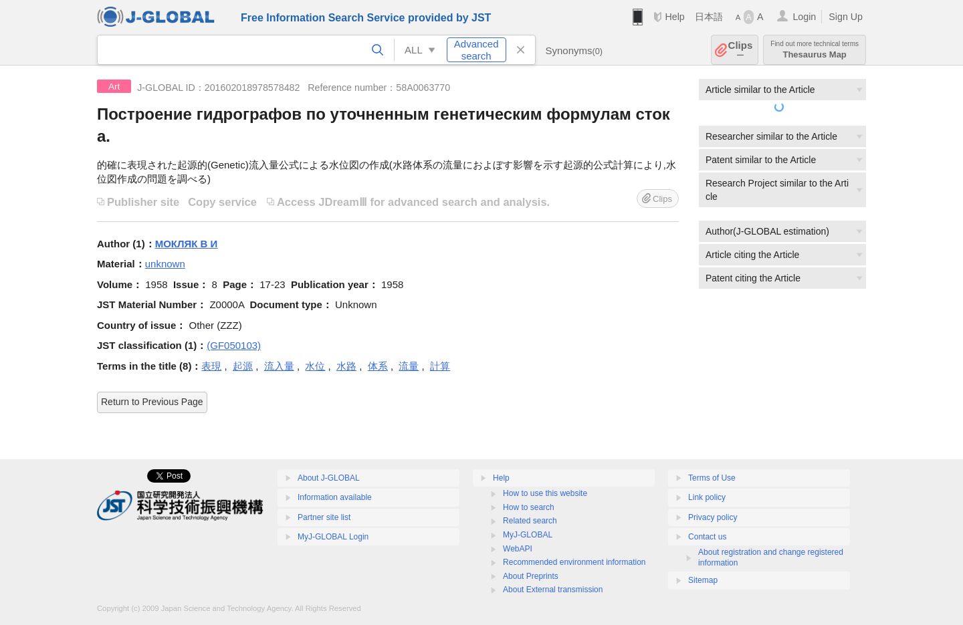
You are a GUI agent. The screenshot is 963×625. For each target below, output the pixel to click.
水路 (346, 366)
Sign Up (846, 16)
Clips (740, 49)
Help (674, 16)
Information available (335, 497)
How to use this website (545, 493)
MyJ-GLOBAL (527, 534)
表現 (211, 366)
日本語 (709, 16)
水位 (315, 366)
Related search (530, 520)
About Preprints (530, 576)
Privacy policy (712, 517)
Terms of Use (712, 478)
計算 (440, 366)
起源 (243, 366)
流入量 (279, 366)
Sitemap (703, 580)
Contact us (707, 536)
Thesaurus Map (814, 49)
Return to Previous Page (152, 401)
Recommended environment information (574, 562)
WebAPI (517, 548)
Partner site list (324, 517)
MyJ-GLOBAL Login (333, 536)
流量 (409, 366)
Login (804, 16)
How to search (528, 507)
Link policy (707, 497)
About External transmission (553, 589)
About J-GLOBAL (329, 478)
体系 (378, 366)
